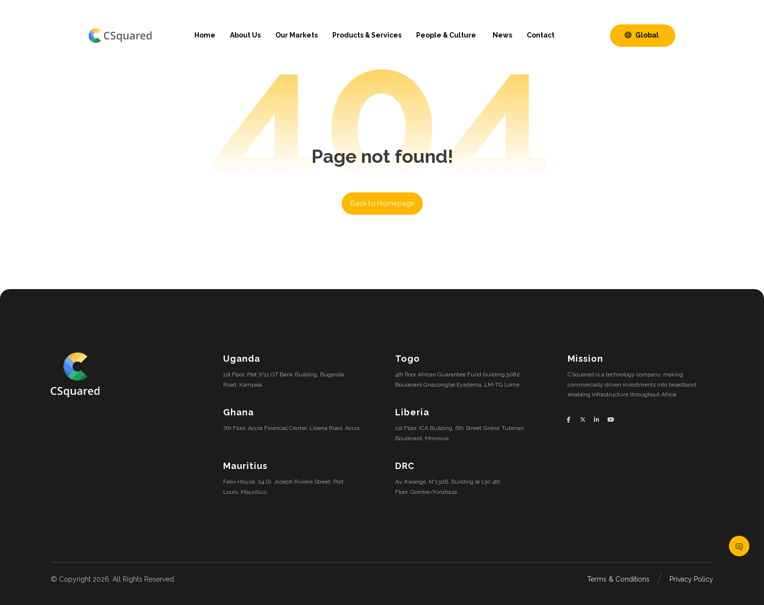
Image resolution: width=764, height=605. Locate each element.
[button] (572, 420)
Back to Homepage (382, 203)
